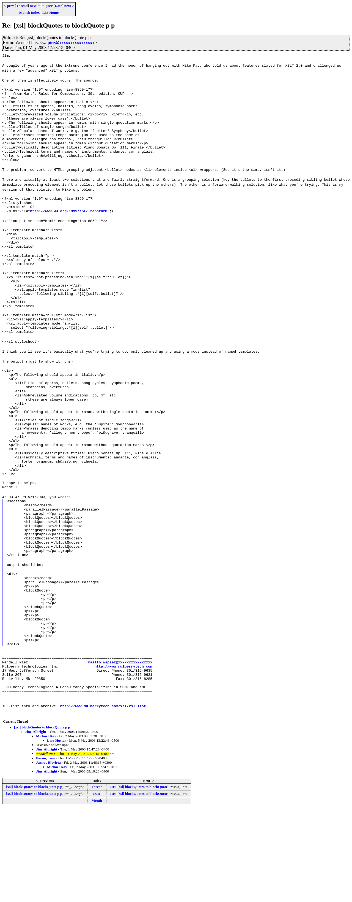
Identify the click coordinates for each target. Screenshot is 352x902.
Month (97, 894)
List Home (50, 12)
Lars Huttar (56, 834)
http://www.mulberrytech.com (123, 754)
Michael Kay (46, 829)
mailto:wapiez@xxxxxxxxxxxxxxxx (120, 749)
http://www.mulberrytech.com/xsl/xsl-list (103, 799)
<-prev (9, 6)
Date (58, 6)
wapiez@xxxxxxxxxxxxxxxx (68, 42)
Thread (22, 6)
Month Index (29, 12)
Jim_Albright (35, 825)
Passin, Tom (45, 851)
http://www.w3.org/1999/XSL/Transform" (69, 228)
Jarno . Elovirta (48, 856)
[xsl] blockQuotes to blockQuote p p (42, 821)
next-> (35, 6)
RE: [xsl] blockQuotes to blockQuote (139, 880)
